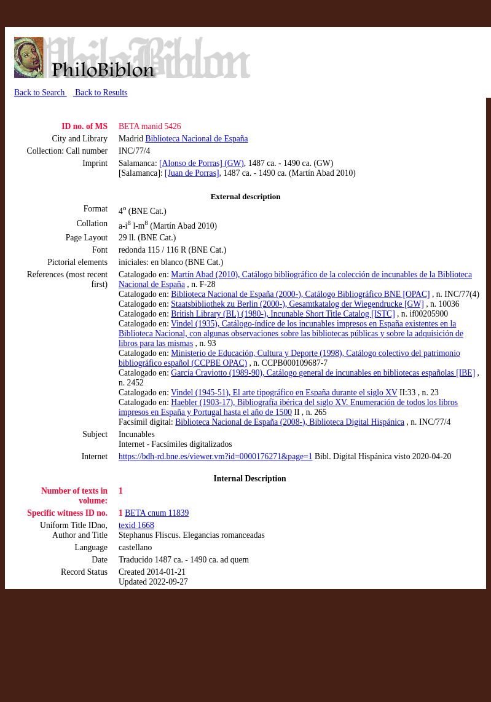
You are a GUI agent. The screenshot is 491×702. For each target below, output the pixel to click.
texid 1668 (136, 525)
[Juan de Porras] (192, 173)
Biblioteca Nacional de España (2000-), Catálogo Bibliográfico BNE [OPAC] (300, 294)
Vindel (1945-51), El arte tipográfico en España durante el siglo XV (284, 392)
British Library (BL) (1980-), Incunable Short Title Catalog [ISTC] (283, 313)
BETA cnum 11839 (157, 513)
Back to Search (40, 92)
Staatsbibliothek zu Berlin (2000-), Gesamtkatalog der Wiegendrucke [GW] (297, 304)
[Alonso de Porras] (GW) (201, 163)
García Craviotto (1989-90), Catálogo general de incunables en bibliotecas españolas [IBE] (323, 372)
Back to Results (100, 92)
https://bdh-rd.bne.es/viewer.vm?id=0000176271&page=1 (215, 456)
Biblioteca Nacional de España (196, 138)
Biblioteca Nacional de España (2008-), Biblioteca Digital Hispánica (289, 422)
